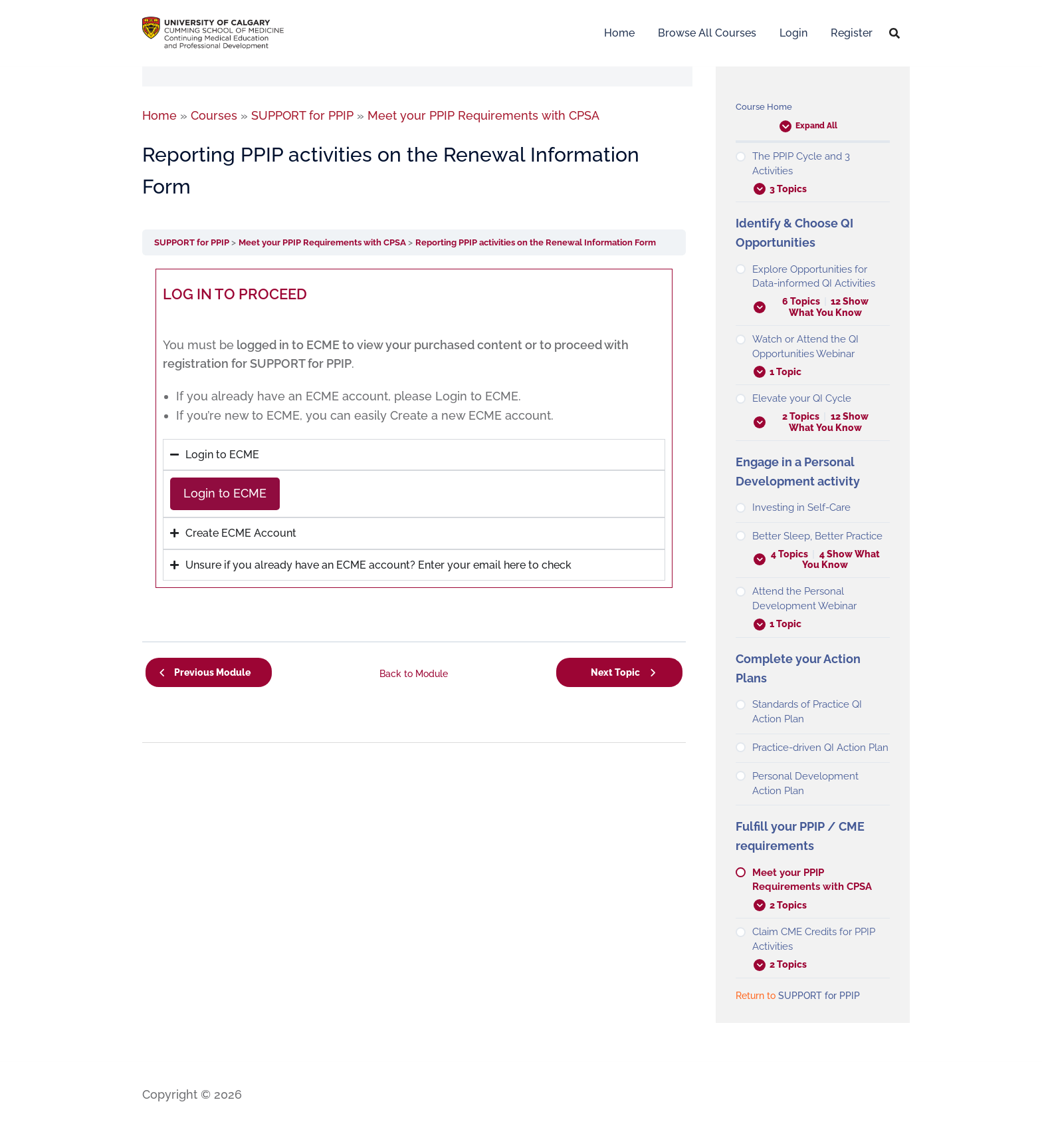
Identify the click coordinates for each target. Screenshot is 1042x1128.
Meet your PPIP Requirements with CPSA (335, 242)
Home (619, 33)
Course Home (765, 106)
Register (852, 33)
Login (793, 33)
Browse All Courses (707, 33)
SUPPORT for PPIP (195, 242)
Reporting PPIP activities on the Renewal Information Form (559, 242)
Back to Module (413, 671)
